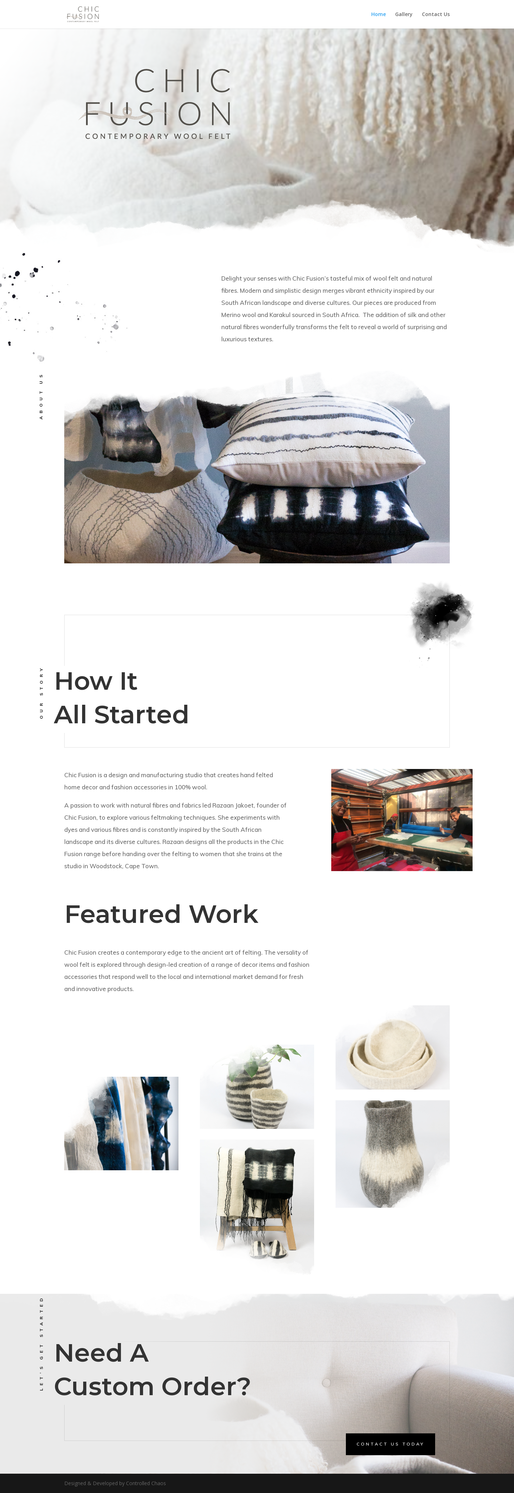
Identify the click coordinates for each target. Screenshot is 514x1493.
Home (378, 14)
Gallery (404, 14)
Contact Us (436, 14)
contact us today (390, 1444)
